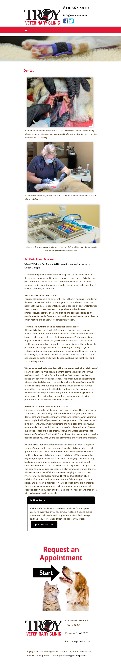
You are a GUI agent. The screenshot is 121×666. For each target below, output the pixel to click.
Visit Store (44, 524)
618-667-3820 (80, 633)
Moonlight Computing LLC (76, 655)
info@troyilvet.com (75, 15)
